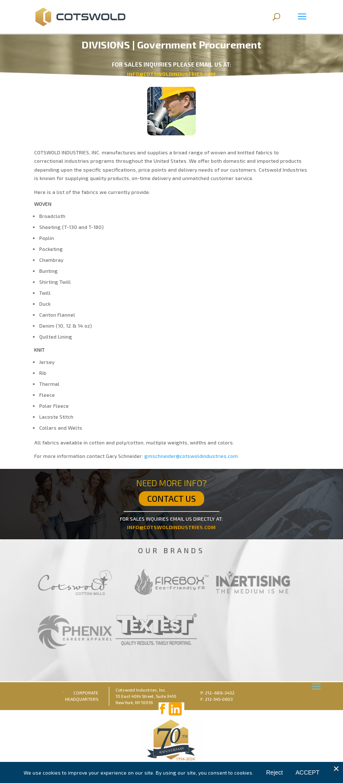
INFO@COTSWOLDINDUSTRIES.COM (171, 527)
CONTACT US (171, 498)
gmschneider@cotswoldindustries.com (191, 456)
